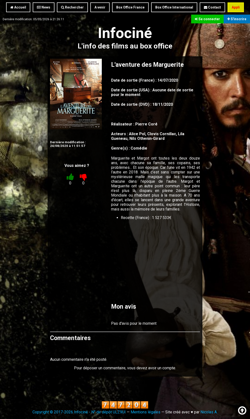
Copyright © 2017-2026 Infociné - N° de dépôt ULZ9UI (79, 412)
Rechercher (72, 7)
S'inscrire (236, 19)
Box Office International (174, 7)
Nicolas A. (209, 412)
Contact (212, 7)
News (43, 7)
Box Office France (130, 7)
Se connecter (207, 19)
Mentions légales (145, 412)
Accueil (18, 7)
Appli (236, 7)
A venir (99, 7)
